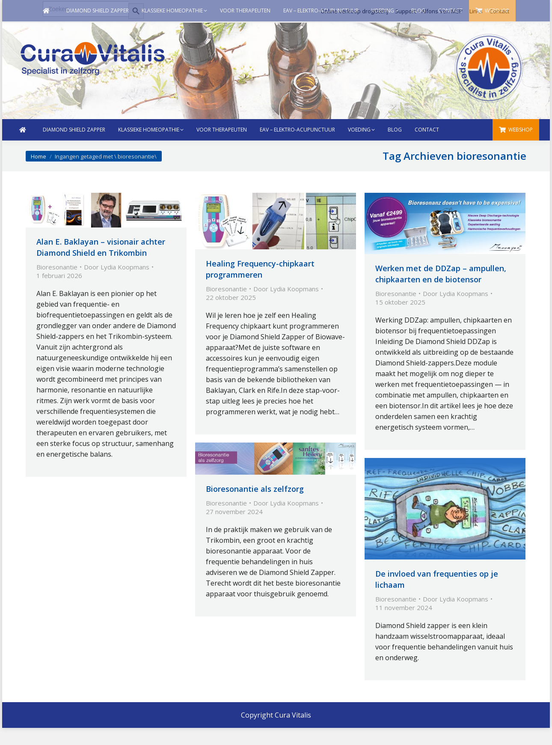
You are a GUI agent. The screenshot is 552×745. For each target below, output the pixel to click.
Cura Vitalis (293, 715)
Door (116, 267)
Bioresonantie (56, 267)
